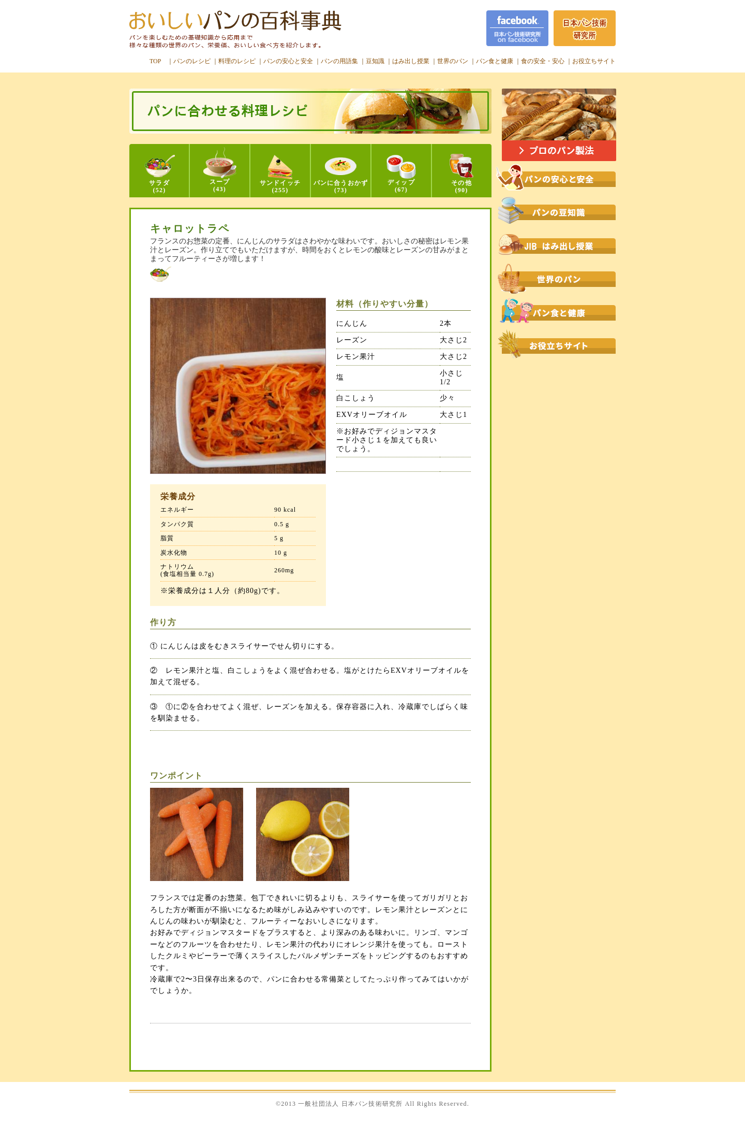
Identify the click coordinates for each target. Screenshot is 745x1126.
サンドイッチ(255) (280, 174)
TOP (155, 61)
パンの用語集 (339, 61)
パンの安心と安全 (288, 61)
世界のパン (452, 61)
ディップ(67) (401, 174)
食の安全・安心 (542, 61)
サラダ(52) (159, 174)
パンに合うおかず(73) (341, 175)
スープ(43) (219, 170)
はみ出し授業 (410, 61)
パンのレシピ (192, 61)
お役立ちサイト (594, 61)
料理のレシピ (237, 61)
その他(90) (461, 174)
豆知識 (375, 61)
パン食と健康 (494, 61)
